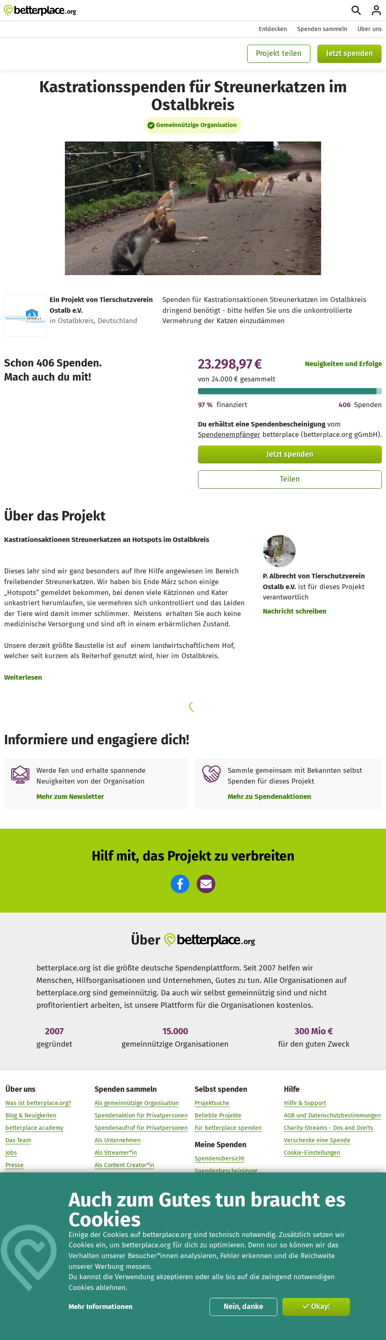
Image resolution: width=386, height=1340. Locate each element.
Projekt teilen (279, 53)
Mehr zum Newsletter (70, 796)
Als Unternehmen (118, 1140)
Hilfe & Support (305, 1103)
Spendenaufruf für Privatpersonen (141, 1127)
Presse (14, 1165)
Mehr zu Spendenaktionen (269, 796)
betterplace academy (34, 1127)
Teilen (290, 479)
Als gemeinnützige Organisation (137, 1103)
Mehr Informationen (101, 1306)
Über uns (369, 29)
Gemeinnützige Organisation (196, 125)
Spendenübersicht (219, 1159)
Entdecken (273, 29)
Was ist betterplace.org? (38, 1103)
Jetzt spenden (349, 53)
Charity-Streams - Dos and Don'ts (328, 1127)
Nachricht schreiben (294, 611)
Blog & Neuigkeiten (30, 1115)
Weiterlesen (23, 677)
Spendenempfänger (229, 434)
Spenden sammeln (322, 29)
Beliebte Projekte (218, 1115)
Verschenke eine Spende (317, 1140)
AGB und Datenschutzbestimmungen (332, 1115)
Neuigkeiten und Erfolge (343, 364)
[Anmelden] (376, 10)
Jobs (11, 1152)
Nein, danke (243, 1306)
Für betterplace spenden (228, 1127)
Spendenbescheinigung (226, 1171)
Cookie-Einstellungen (312, 1152)
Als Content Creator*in (124, 1165)
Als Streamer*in (116, 1152)
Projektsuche (212, 1103)
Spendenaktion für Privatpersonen (141, 1115)
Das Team (18, 1140)
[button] (180, 884)
